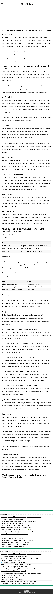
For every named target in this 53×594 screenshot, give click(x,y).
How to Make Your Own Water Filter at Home (14, 523)
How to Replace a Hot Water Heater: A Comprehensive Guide (18, 540)
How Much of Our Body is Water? (10, 577)
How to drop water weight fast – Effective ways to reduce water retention (21, 517)
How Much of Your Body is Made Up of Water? (14, 566)
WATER (26, 591)
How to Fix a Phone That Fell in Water (11, 560)
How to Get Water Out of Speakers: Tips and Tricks (15, 542)
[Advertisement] (26, 16)
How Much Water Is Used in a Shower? (12, 519)
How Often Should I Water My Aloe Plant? (13, 546)
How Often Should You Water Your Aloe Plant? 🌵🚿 (16, 529)
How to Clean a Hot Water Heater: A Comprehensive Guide (17, 583)
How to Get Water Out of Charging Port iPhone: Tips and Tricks (18, 532)
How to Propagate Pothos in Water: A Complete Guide (16, 527)
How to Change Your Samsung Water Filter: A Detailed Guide (18, 569)
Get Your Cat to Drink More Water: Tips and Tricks (15, 525)
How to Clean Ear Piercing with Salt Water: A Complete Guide (18, 521)
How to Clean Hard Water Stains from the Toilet (14, 534)
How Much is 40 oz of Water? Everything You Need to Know (18, 575)
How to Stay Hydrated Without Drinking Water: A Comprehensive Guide (21, 573)
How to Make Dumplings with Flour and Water (14, 556)
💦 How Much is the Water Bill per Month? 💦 (14, 562)
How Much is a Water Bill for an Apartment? (13, 571)
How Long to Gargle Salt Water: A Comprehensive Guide (17, 564)
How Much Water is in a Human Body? (12, 538)
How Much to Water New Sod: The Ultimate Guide (15, 544)
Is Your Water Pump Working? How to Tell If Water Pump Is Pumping (20, 558)
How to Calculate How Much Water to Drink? (13, 536)
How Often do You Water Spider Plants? (12, 579)
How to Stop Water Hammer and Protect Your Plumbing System (18, 581)
